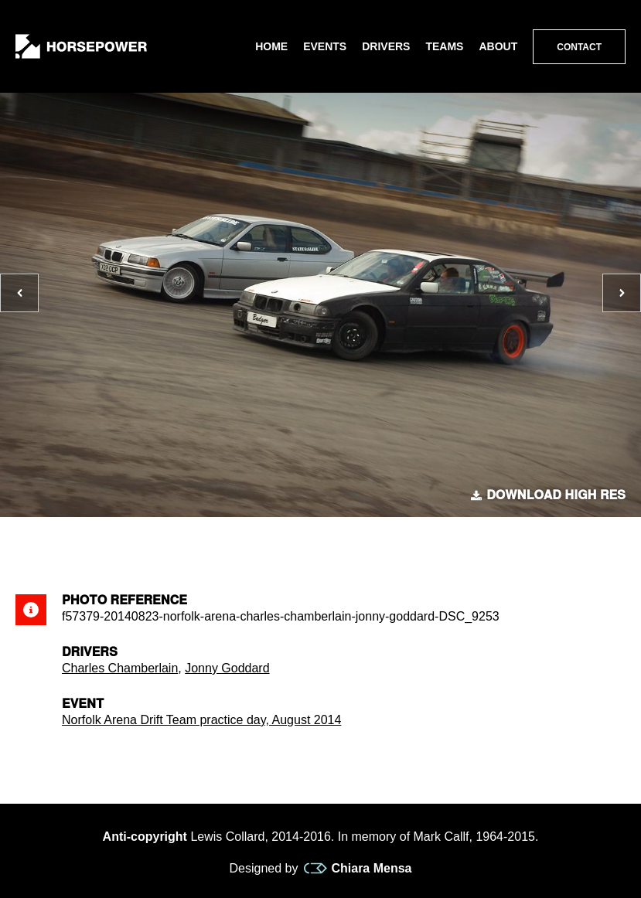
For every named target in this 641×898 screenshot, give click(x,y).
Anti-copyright (145, 836)
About (498, 46)
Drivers (386, 46)
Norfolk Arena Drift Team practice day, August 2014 (201, 719)
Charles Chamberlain (120, 668)
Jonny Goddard (227, 668)
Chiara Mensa (357, 868)
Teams (444, 46)
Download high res (548, 495)
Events (324, 46)
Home (271, 46)
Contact (579, 47)
